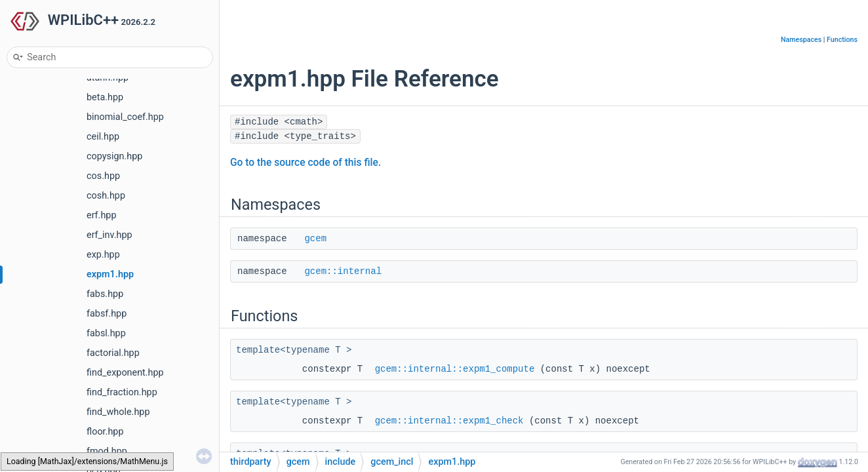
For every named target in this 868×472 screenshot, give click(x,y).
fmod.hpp (107, 451)
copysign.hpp (114, 156)
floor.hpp (105, 431)
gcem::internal (343, 271)
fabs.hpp (105, 294)
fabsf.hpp (107, 313)
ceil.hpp (103, 136)
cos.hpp (103, 176)
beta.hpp (105, 97)
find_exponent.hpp (125, 372)
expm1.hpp (110, 274)
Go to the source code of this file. (305, 162)
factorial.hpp (113, 353)
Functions (842, 39)
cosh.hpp (106, 195)
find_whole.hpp (118, 412)
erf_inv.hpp (109, 235)
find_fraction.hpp (122, 392)
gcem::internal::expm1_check (449, 421)
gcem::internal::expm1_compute (455, 369)
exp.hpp (103, 254)
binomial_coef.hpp (125, 117)
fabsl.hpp (106, 333)
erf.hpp (102, 215)
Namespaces (801, 39)
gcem (315, 238)
